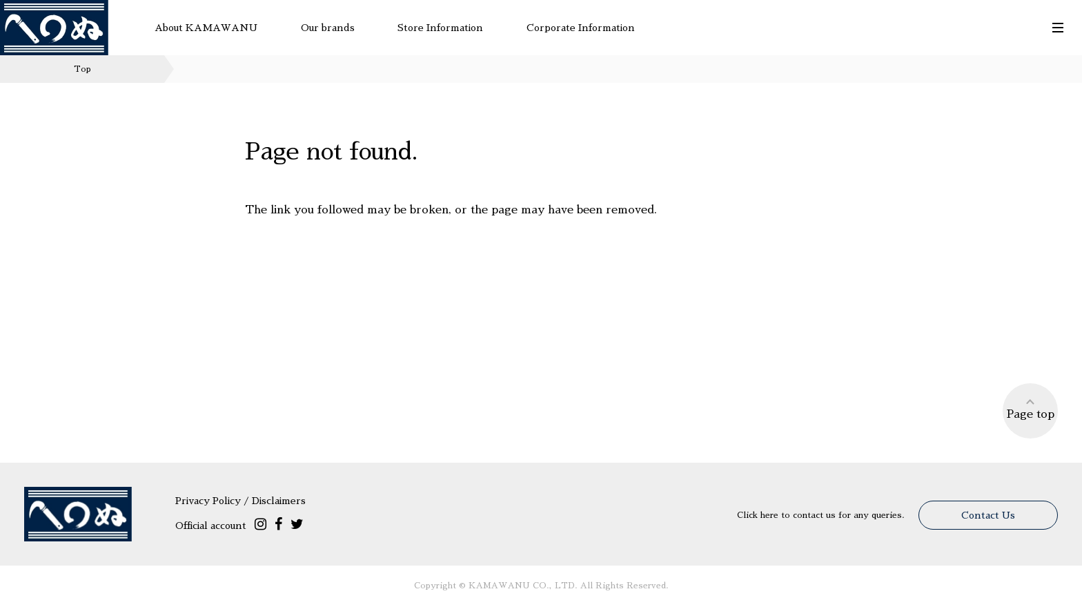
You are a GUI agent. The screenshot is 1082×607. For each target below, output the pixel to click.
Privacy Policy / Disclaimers (240, 500)
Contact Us (988, 515)
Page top (1030, 408)
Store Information (440, 27)
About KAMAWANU (206, 27)
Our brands (328, 27)
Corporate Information (581, 27)
